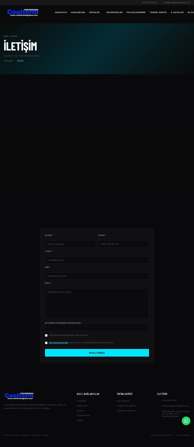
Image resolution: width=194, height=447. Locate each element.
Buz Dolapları (123, 401)
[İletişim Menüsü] (186, 421)
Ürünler (96, 12)
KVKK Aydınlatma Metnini (58, 336)
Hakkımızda (78, 12)
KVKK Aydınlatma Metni (161, 436)
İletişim (80, 421)
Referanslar (115, 12)
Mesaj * (48, 284)
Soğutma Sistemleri (126, 411)
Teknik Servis (158, 12)
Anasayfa (61, 12)
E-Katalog (177, 12)
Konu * (47, 268)
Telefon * (102, 236)
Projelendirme (136, 12)
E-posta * (48, 252)
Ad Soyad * (49, 236)
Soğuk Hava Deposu (126, 406)
